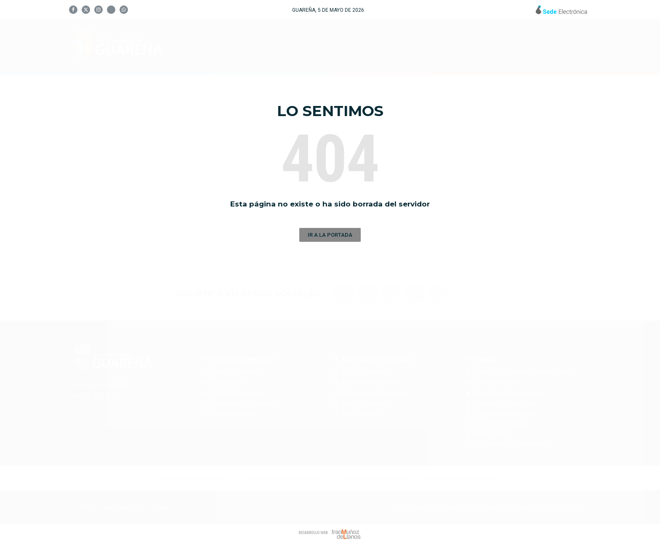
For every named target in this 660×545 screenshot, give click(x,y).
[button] (330, 235)
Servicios (465, 46)
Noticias (518, 46)
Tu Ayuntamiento (293, 46)
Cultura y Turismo (388, 46)
